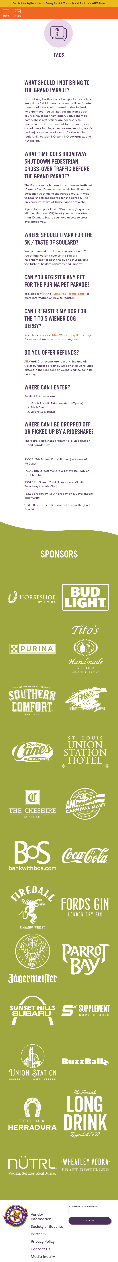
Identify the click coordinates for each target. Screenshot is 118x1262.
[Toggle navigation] (6, 13)
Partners (38, 1234)
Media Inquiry (43, 1256)
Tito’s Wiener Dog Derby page (72, 335)
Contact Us (40, 1249)
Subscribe (89, 1220)
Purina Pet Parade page (68, 294)
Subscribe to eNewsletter (83, 1206)
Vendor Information (41, 1216)
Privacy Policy (43, 1241)
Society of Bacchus (47, 1226)
